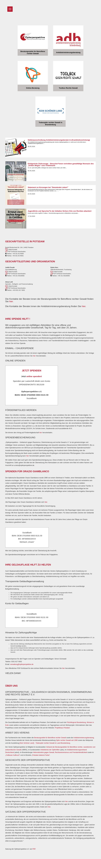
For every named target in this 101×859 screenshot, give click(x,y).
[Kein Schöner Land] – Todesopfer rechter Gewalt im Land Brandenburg (44, 743)
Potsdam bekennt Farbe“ (41, 755)
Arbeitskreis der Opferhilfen (50, 750)
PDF (34, 849)
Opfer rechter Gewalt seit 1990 (67, 740)
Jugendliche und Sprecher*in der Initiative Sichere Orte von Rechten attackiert (59, 211)
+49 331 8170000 (18, 253)
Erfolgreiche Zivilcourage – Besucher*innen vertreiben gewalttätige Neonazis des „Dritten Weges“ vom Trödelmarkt (61, 164)
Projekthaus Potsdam (62, 728)
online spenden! (34, 376)
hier (11, 301)
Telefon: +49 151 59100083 (60, 276)
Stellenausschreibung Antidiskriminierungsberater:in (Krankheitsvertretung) (59, 140)
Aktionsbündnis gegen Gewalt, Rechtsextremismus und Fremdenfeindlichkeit (60, 752)
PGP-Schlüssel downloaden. (15, 251)
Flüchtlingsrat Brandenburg (76, 722)
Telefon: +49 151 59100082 (14, 276)
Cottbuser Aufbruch (12, 755)
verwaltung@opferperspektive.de (21, 664)
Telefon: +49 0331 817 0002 (15, 290)
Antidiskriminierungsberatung (83, 738)
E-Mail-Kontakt (11, 249)
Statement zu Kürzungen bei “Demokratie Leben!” (48, 187)
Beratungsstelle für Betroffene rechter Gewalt (50, 738)
